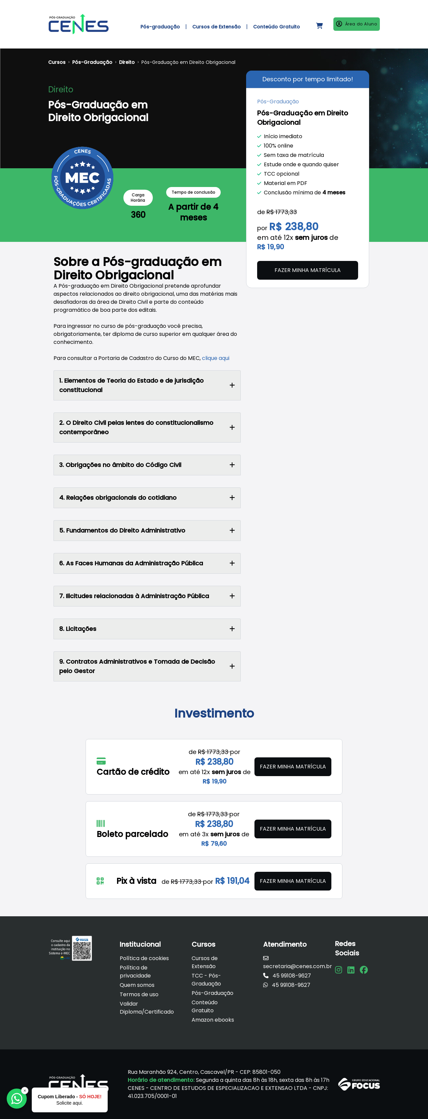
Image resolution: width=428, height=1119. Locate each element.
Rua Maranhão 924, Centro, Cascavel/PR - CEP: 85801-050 (204, 1072)
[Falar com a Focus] (17, 1099)
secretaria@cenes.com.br (297, 962)
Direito (127, 62)
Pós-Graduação (92, 62)
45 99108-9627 (287, 976)
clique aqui (215, 358)
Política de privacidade (135, 972)
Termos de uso (139, 994)
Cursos (57, 62)
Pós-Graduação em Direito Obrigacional (188, 62)
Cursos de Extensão (205, 962)
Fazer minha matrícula (308, 270)
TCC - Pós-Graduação (206, 980)
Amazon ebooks (213, 1020)
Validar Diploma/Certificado (147, 1008)
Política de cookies (144, 958)
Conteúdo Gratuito (205, 1006)
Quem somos (137, 985)
